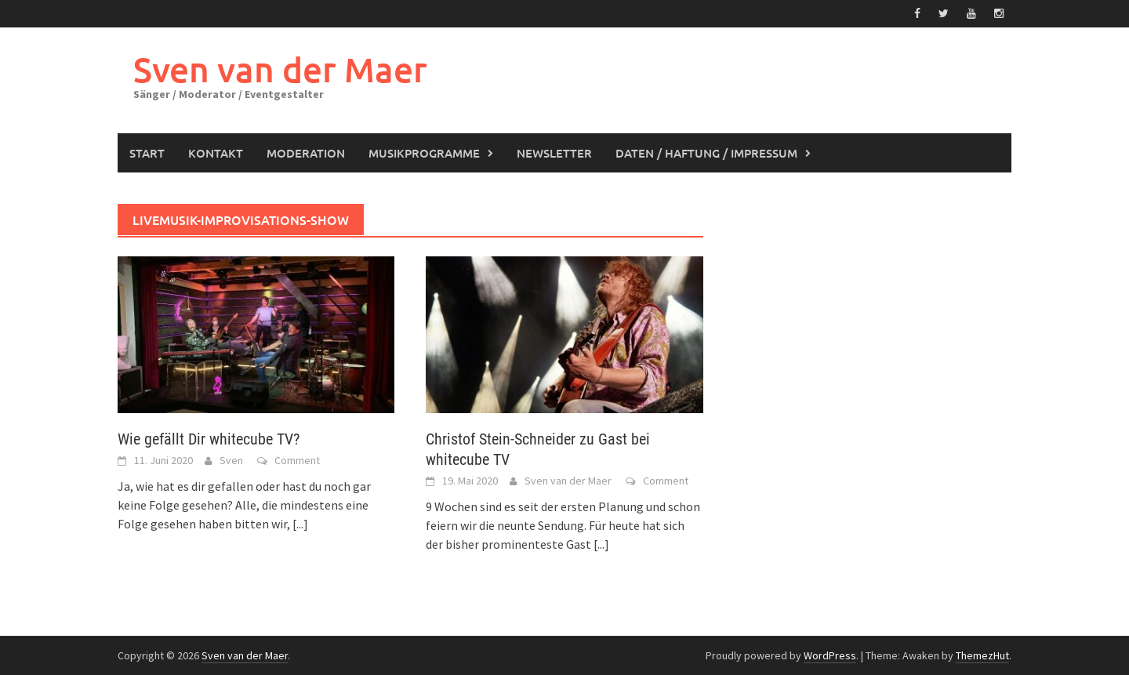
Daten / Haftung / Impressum (706, 153)
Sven (231, 460)
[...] (300, 524)
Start (147, 153)
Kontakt (215, 153)
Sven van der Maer (280, 69)
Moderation (306, 153)
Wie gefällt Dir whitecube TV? (208, 439)
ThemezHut (982, 655)
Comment (297, 460)
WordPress (830, 655)
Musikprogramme (424, 153)
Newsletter (554, 153)
